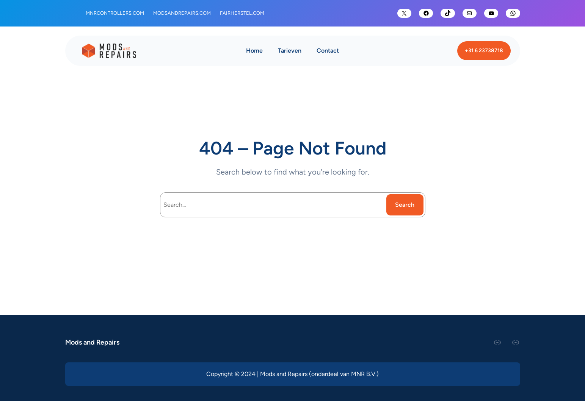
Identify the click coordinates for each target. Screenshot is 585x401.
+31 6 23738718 (484, 50)
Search (404, 204)
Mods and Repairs (92, 342)
